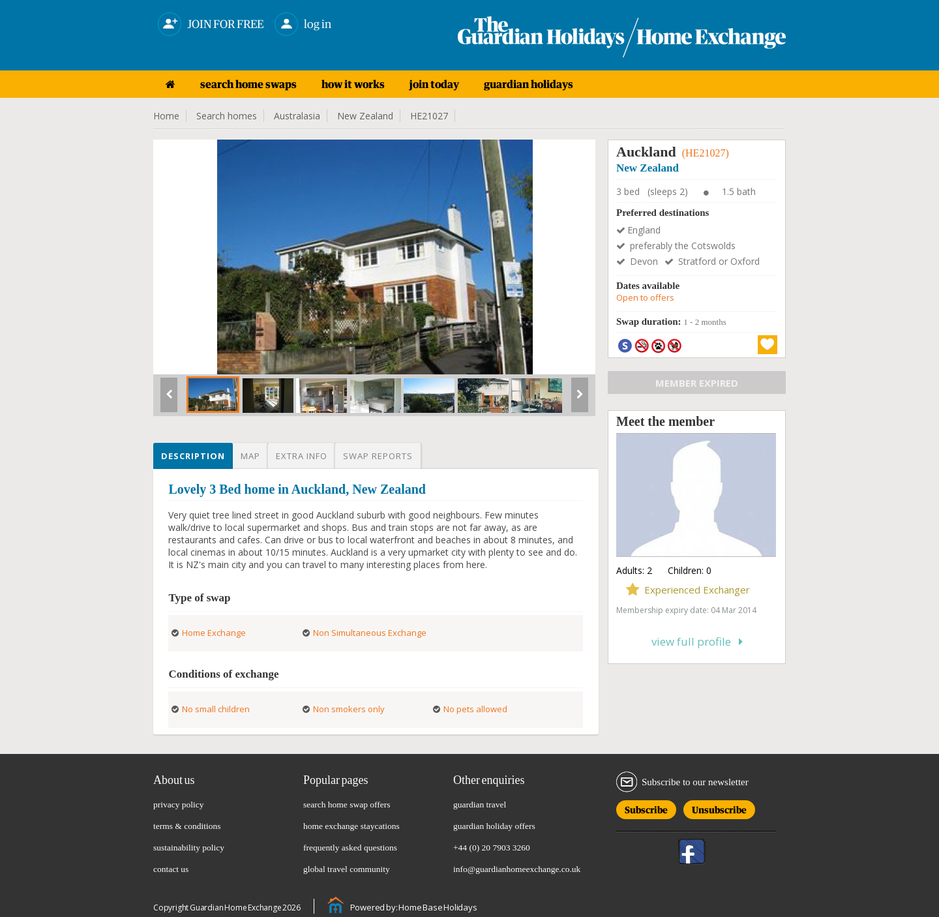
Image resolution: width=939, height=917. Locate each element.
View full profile (697, 641)
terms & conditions (187, 826)
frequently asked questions (350, 847)
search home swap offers (347, 804)
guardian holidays (528, 84)
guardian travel (479, 804)
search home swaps (248, 84)
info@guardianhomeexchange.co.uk (516, 869)
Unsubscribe (719, 807)
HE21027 (429, 116)
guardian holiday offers (494, 826)
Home (166, 116)
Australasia (297, 116)
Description (193, 456)
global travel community (346, 869)
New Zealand (365, 116)
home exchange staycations (351, 826)
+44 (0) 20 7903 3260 (491, 847)
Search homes (226, 116)
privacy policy (178, 804)
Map (250, 456)
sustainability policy (188, 847)
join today (434, 84)
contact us (170, 869)
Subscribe (646, 807)
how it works (353, 84)
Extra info (301, 456)
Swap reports (378, 456)
